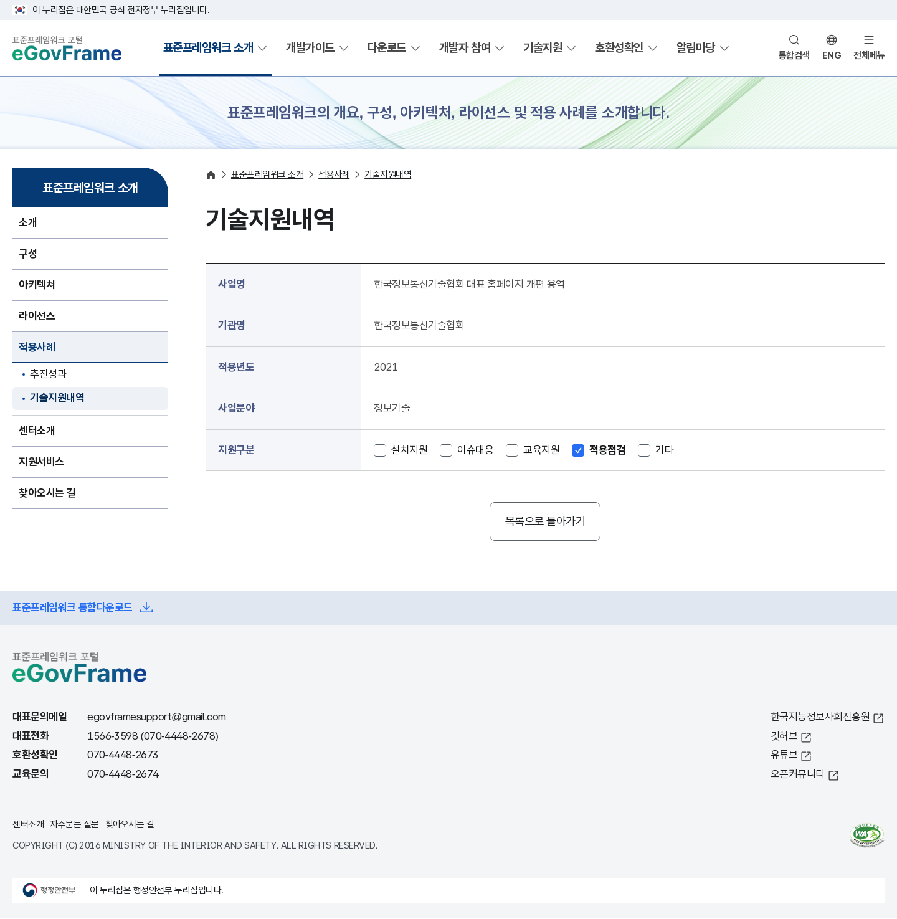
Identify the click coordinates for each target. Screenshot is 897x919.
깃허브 (784, 737)
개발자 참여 (464, 47)
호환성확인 (619, 47)
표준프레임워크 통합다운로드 (72, 609)
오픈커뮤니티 (798, 775)
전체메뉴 (869, 55)
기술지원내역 (57, 398)
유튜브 (784, 757)
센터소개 (28, 826)
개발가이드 (310, 47)
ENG (832, 55)
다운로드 (387, 47)
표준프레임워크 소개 (208, 47)
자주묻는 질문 (74, 826)
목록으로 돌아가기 (545, 521)
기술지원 (542, 47)
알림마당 (695, 47)
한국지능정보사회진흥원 (820, 719)
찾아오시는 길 (129, 826)
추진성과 (48, 374)
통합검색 (794, 55)
